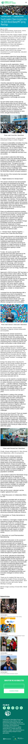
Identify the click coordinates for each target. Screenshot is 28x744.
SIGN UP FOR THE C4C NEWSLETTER (14, 681)
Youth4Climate (3, 615)
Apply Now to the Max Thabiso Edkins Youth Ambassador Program (12, 635)
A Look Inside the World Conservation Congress (9, 673)
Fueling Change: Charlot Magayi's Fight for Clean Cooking (11, 616)
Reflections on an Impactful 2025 (6, 654)
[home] (8, 2)
